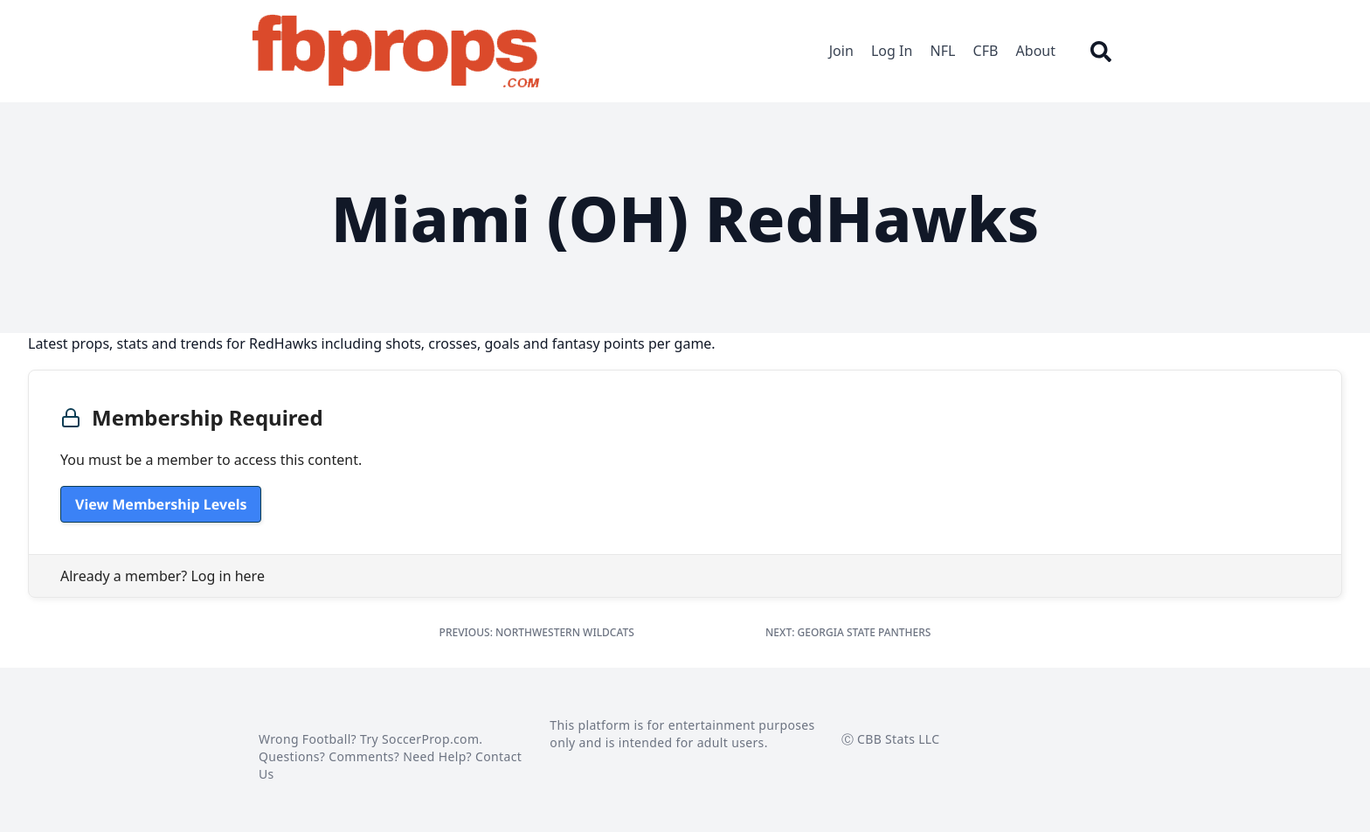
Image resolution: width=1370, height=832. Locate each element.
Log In (891, 50)
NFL (943, 50)
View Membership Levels (160, 504)
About (1035, 50)
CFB (986, 50)
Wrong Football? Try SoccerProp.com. (370, 739)
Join (841, 50)
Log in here (227, 576)
